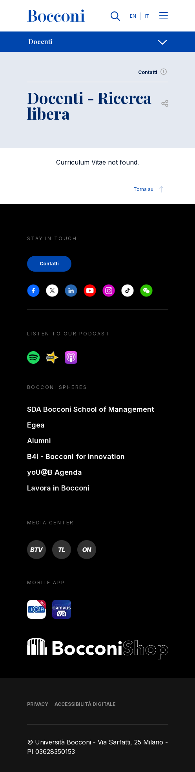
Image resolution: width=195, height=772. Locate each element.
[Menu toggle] (163, 16)
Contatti (153, 72)
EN (133, 16)
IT (146, 16)
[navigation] (97, 41)
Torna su (149, 189)
